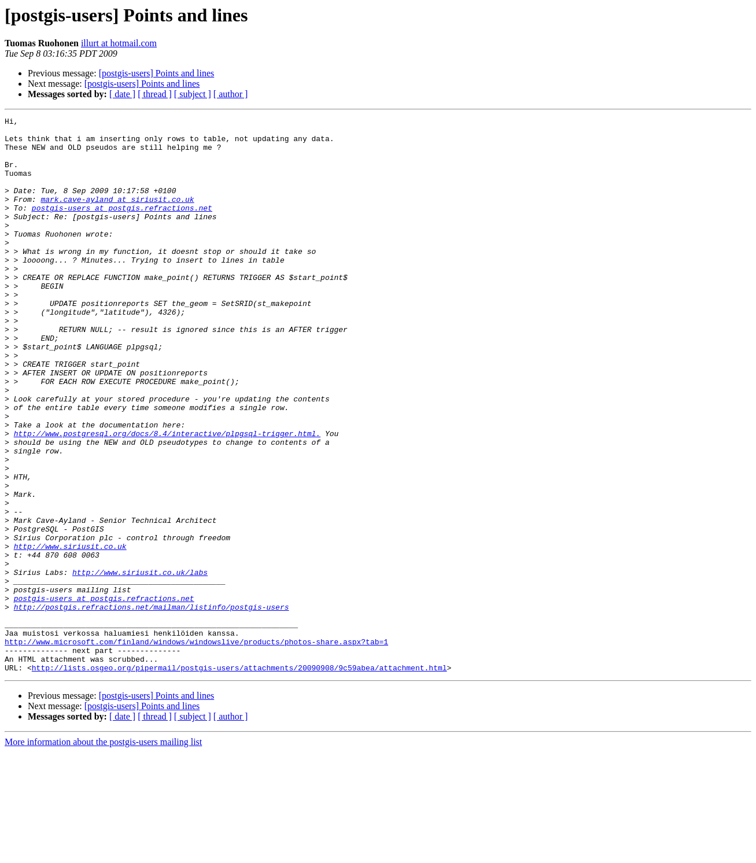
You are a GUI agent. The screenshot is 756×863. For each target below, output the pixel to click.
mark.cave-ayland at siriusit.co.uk (117, 216)
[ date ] (122, 94)
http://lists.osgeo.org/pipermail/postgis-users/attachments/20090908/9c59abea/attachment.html (239, 778)
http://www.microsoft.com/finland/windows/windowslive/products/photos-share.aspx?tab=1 (196, 747)
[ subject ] (192, 94)
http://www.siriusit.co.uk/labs (140, 664)
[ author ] (230, 94)
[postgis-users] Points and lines (157, 73)
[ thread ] (155, 94)
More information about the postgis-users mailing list (103, 853)
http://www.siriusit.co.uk (70, 633)
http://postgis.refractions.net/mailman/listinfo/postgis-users (151, 705)
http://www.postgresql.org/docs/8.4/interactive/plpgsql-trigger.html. (167, 497)
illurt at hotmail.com (119, 43)
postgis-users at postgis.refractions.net (122, 227)
